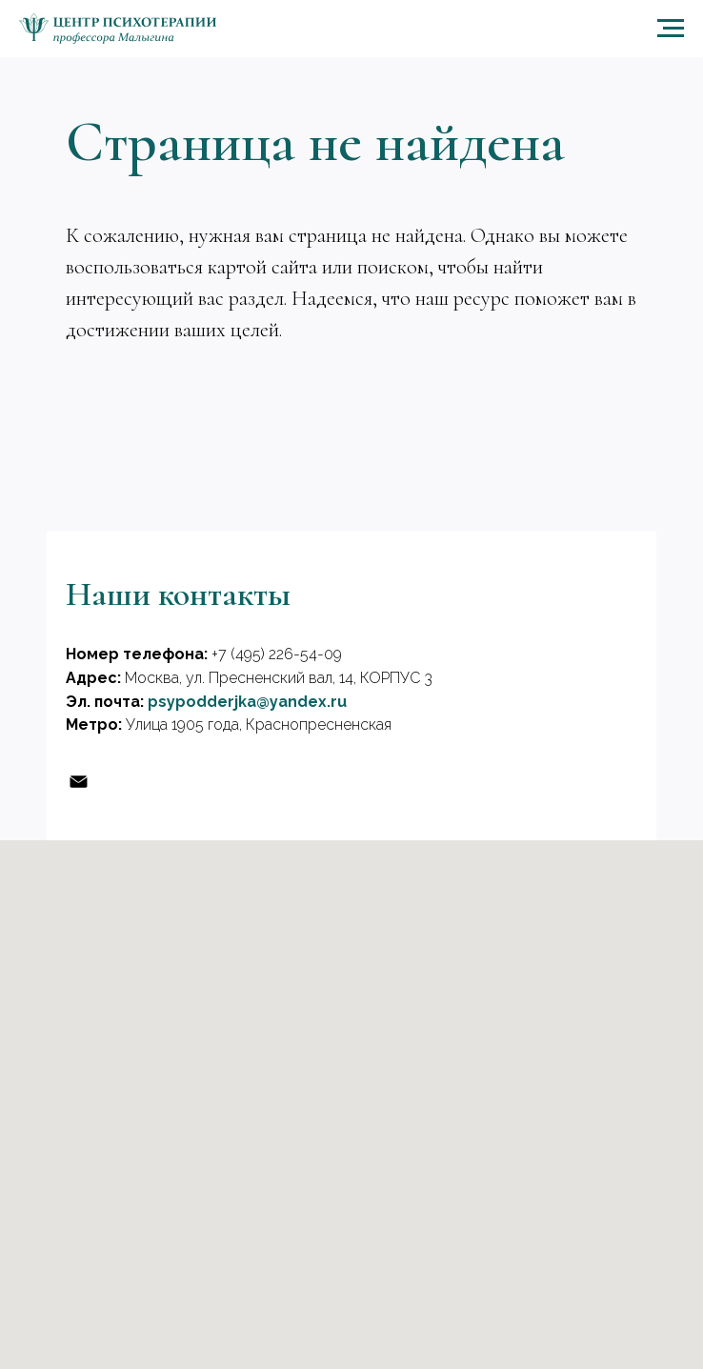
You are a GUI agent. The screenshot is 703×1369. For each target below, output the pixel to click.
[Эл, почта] (78, 782)
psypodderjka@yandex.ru (247, 702)
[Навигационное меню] (670, 28)
